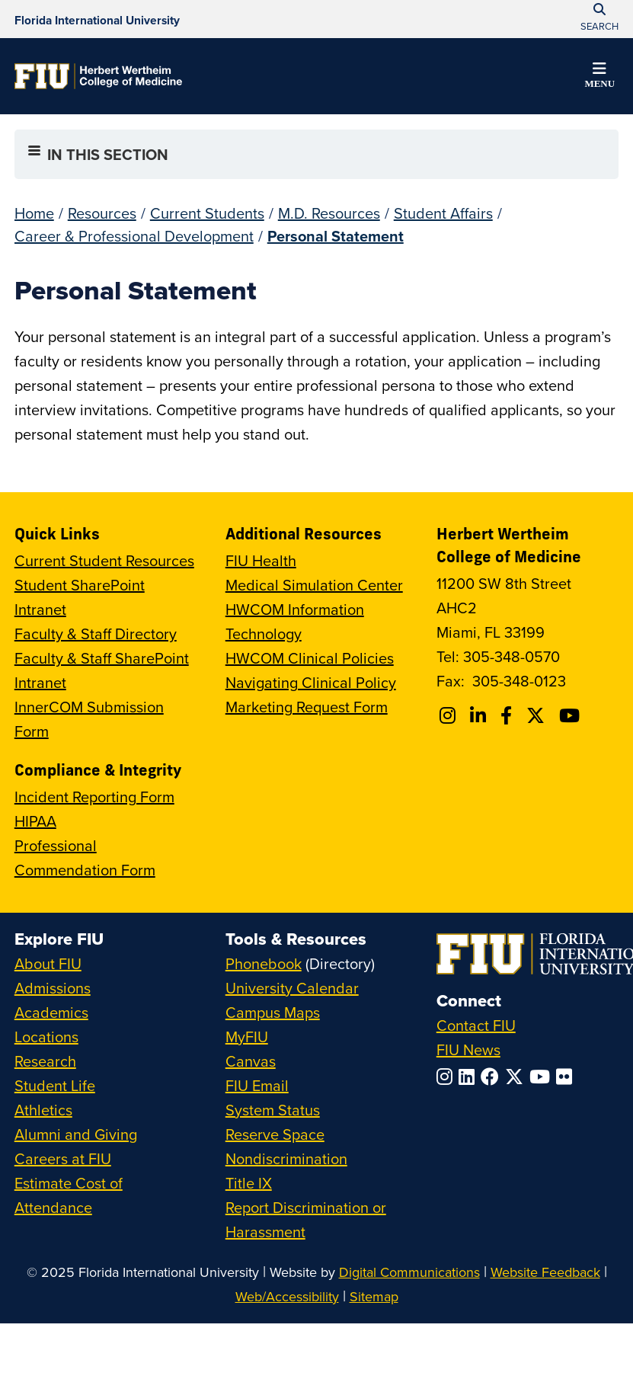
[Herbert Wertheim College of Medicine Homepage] (98, 76)
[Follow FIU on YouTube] (542, 1076)
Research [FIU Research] (45, 1061)
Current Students (207, 213)
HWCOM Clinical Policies (309, 658)
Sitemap (374, 1296)
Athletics (43, 1110)
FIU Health (260, 560)
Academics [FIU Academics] (51, 1012)
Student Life (54, 1085)
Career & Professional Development (134, 236)
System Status (272, 1110)
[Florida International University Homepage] (97, 19)
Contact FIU (476, 1025)
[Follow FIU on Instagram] (447, 1076)
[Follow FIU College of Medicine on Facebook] (508, 715)
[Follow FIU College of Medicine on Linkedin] (480, 715)
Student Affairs (443, 213)
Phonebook (263, 963)
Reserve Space (274, 1134)
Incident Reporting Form (94, 796)
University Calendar (292, 988)
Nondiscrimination (286, 1158)
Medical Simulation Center (314, 585)
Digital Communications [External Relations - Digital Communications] (409, 1271)
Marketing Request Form (306, 707)
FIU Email (257, 1085)
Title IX (248, 1183)
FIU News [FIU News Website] (468, 1049)
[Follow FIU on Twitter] (517, 1076)
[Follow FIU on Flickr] (567, 1076)
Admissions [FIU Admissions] (52, 988)
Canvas (250, 1061)
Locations (46, 1036)
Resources (102, 213)
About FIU (48, 963)
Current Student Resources (104, 560)
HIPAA (35, 821)
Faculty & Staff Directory (95, 633)
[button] (599, 77)
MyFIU (246, 1036)
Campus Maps (272, 1012)
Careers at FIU (62, 1158)
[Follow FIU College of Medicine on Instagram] (449, 715)
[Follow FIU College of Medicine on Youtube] (571, 715)
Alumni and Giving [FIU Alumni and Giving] (75, 1134)
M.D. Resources (329, 213)
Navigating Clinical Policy (310, 682)
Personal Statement (335, 236)
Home (34, 213)
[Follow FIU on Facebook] (493, 1076)
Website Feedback (545, 1271)
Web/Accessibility (287, 1296)
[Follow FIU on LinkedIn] (470, 1076)
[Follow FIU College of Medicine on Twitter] (537, 715)
